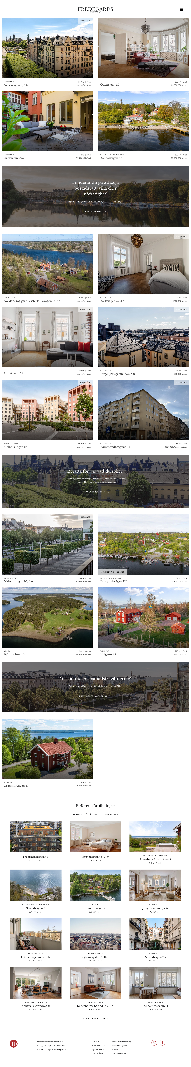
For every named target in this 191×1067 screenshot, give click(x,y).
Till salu (95, 1042)
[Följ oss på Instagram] (154, 1043)
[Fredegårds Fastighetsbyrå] (95, 10)
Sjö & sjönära (98, 1049)
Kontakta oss (95, 211)
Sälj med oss (97, 1053)
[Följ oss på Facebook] (162, 1043)
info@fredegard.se (58, 1049)
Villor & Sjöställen (85, 814)
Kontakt (115, 1049)
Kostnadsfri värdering (121, 1042)
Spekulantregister (95, 492)
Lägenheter (111, 814)
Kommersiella (98, 1046)
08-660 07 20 (43, 1049)
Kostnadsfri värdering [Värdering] (95, 696)
